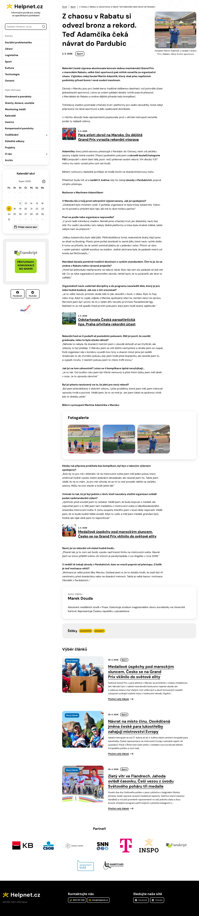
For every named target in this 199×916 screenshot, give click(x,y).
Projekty (10, 147)
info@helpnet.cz (98, 897)
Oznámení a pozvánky (18, 96)
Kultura (9, 68)
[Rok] (29, 181)
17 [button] (9, 208)
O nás (8, 154)
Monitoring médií (15, 109)
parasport (99, 627)
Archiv (9, 160)
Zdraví (9, 48)
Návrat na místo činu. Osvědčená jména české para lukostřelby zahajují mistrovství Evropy (139, 723)
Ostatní (9, 80)
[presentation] (83, 671)
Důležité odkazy (14, 141)
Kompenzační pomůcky (19, 128)
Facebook (17, 294)
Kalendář (10, 115)
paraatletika (85, 627)
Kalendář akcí (26, 173)
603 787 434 (77, 897)
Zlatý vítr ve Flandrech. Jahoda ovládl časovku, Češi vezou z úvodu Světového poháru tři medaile (141, 778)
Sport (8, 61)
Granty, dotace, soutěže (19, 103)
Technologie (12, 74)
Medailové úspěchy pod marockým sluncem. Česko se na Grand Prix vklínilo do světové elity (141, 668)
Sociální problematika (18, 42)
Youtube (33, 294)
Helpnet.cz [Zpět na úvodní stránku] (29, 6)
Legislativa (11, 55)
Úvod (64, 7)
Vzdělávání (11, 134)
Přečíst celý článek (118, 695)
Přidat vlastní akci (27, 227)
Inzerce (9, 122)
